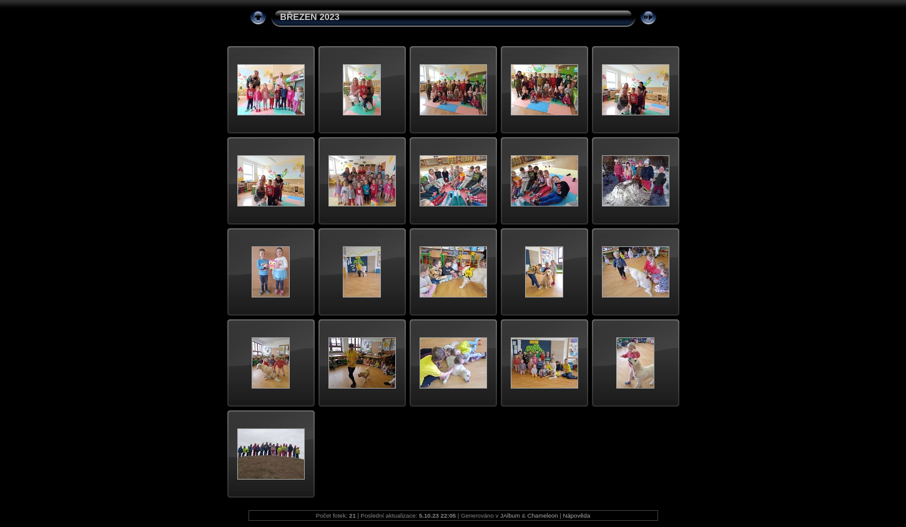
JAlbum (510, 515)
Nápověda (577, 515)
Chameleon (543, 515)
